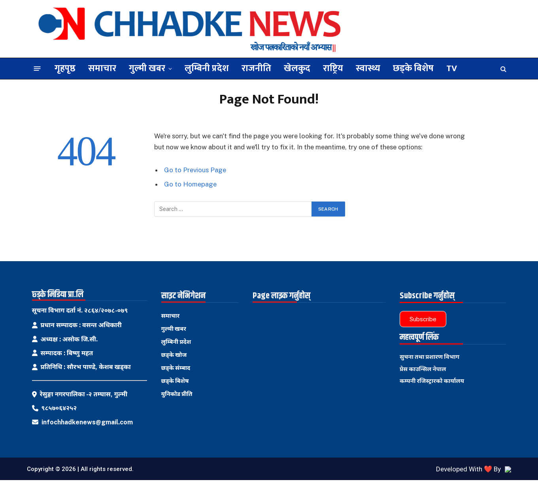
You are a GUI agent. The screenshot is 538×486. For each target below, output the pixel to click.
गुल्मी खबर (147, 68)
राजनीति (256, 68)
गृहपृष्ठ (65, 68)
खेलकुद (297, 68)
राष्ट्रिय (333, 68)
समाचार (102, 68)
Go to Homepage (190, 184)
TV (451, 68)
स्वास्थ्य (368, 68)
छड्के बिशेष (413, 68)
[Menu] (37, 68)
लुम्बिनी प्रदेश (207, 68)
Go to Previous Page (195, 170)
